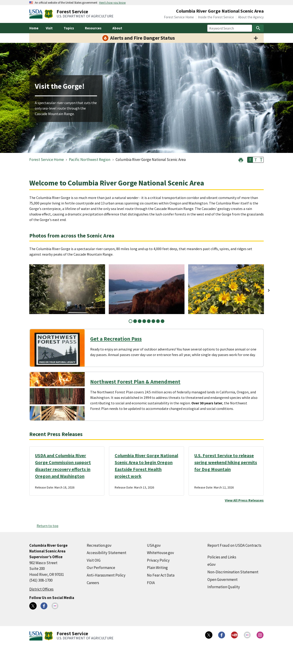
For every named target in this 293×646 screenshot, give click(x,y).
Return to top (47, 525)
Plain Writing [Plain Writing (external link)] (157, 567)
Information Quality (223, 586)
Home (33, 28)
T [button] (250, 159)
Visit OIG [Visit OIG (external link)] (93, 560)
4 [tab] (144, 321)
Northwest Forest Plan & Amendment (135, 381)
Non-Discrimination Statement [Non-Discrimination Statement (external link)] (232, 571)
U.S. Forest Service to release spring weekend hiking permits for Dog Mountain (225, 462)
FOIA (151, 582)
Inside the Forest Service (216, 17)
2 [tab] (135, 321)
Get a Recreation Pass (116, 338)
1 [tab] (130, 321)
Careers (93, 582)
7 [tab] (158, 321)
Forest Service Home (179, 17)
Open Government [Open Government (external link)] (222, 579)
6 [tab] (153, 321)
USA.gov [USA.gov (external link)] (154, 545)
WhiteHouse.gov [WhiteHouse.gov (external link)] (160, 552)
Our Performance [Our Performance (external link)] (101, 567)
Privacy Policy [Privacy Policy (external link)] (158, 560)
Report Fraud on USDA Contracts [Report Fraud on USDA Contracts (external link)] (234, 545)
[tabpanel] (67, 289)
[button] (241, 159)
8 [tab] (162, 321)
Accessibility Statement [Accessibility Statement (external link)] (106, 552)
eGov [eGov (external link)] (211, 564)
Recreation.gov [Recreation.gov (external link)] (99, 545)
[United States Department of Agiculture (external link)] (36, 14)
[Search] (258, 28)
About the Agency (251, 17)
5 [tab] (149, 321)
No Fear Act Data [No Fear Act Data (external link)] (160, 575)
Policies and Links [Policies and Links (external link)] (221, 557)
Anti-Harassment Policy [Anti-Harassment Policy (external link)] (106, 575)
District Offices (41, 589)
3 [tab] (139, 321)
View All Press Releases (244, 500)
